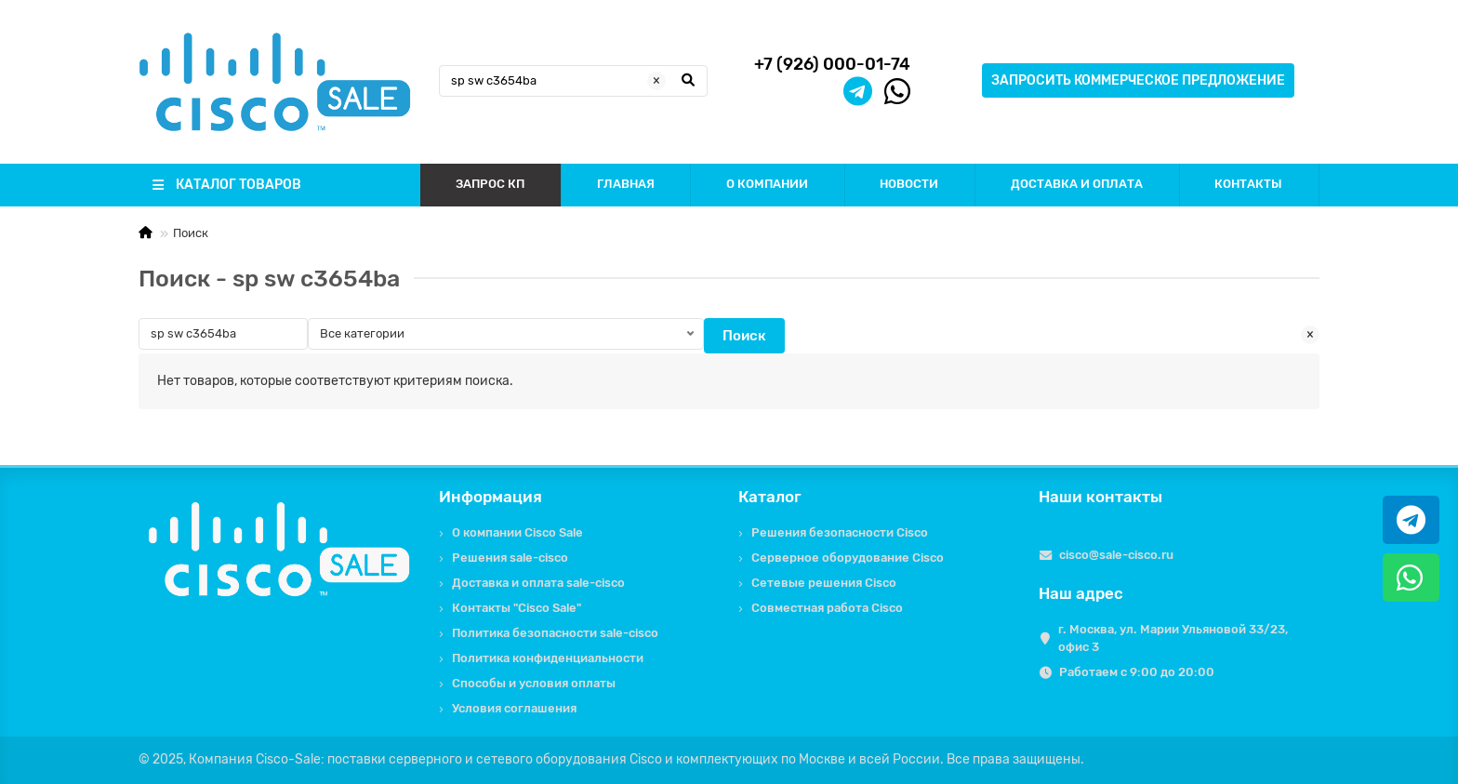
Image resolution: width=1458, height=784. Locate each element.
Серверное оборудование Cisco (847, 558)
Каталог (770, 496)
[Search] (574, 81)
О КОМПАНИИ (767, 184)
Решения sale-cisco (510, 558)
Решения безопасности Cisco (839, 532)
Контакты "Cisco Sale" (516, 608)
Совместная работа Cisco (827, 608)
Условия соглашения (514, 708)
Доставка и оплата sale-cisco (538, 583)
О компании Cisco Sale (517, 532)
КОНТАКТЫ (1248, 184)
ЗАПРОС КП (490, 184)
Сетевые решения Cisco (823, 583)
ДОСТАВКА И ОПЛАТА (1077, 184)
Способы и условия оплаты (534, 683)
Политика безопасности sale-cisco (555, 633)
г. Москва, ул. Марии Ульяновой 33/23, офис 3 (1173, 638)
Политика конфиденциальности (547, 658)
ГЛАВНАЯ (626, 184)
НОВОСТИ (909, 184)
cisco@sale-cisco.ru (1116, 555)
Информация (490, 496)
